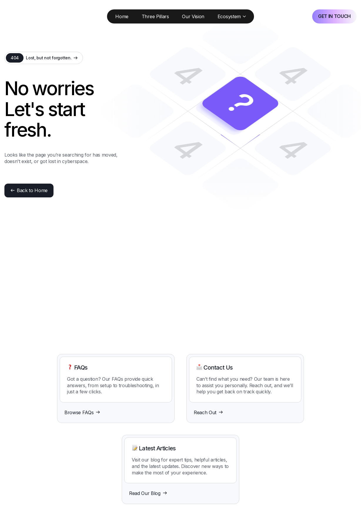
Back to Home (29, 190)
